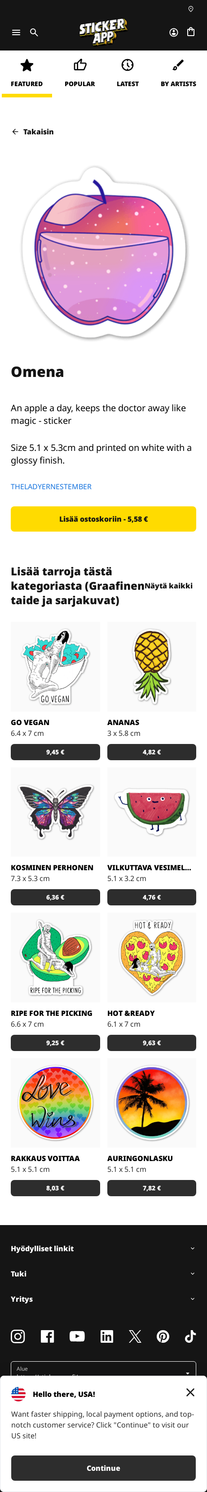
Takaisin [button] (32, 132)
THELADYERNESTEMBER (51, 486)
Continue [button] (103, 1468)
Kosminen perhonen (52, 867)
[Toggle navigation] (16, 32)
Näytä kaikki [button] (176, 586)
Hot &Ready (131, 1013)
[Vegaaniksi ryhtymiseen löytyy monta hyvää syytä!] (55, 667)
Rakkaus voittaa (45, 1158)
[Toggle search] (32, 32)
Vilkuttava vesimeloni (152, 867)
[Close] (190, 1392)
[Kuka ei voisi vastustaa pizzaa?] (152, 957)
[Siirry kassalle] (190, 32)
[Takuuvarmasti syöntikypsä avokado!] (55, 957)
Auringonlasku (140, 1158)
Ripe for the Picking (51, 1013)
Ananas (123, 722)
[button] (103, 519)
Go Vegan (30, 722)
